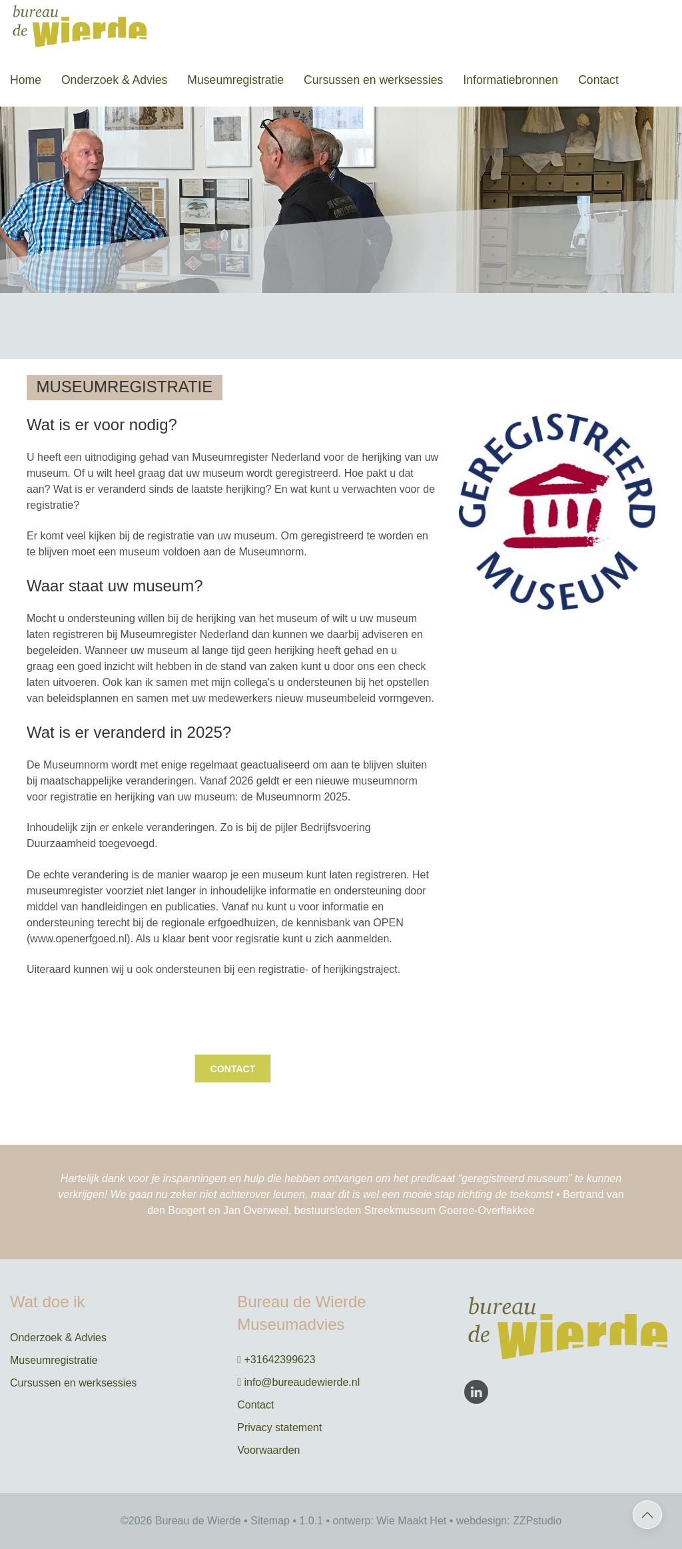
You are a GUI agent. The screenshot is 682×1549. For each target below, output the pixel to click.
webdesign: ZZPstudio (508, 1520)
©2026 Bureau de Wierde (181, 1520)
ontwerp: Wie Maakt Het (390, 1520)
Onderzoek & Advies (114, 80)
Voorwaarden (268, 1450)
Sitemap (270, 1520)
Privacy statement (279, 1427)
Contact (598, 80)
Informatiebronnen (510, 80)
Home (25, 80)
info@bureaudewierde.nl (298, 1382)
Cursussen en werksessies (373, 80)
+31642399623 (276, 1359)
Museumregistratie (235, 80)
